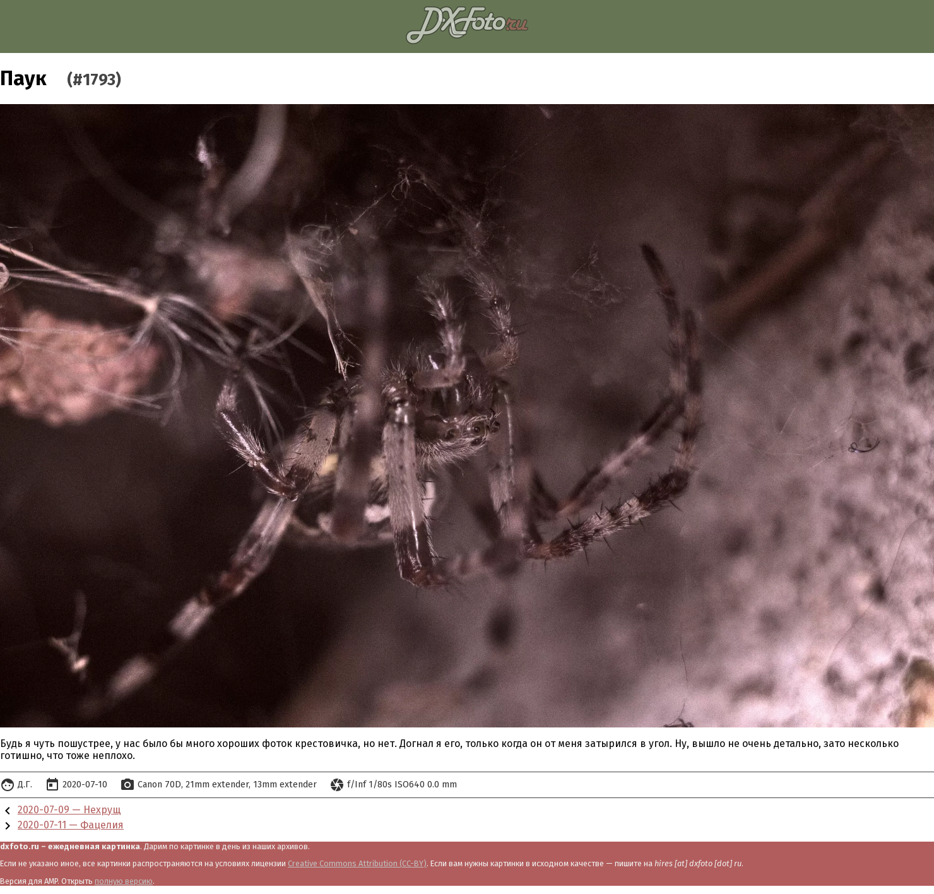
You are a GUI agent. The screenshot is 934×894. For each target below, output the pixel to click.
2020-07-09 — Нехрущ (69, 810)
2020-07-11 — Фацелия (71, 825)
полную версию (124, 881)
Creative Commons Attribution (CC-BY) (357, 863)
